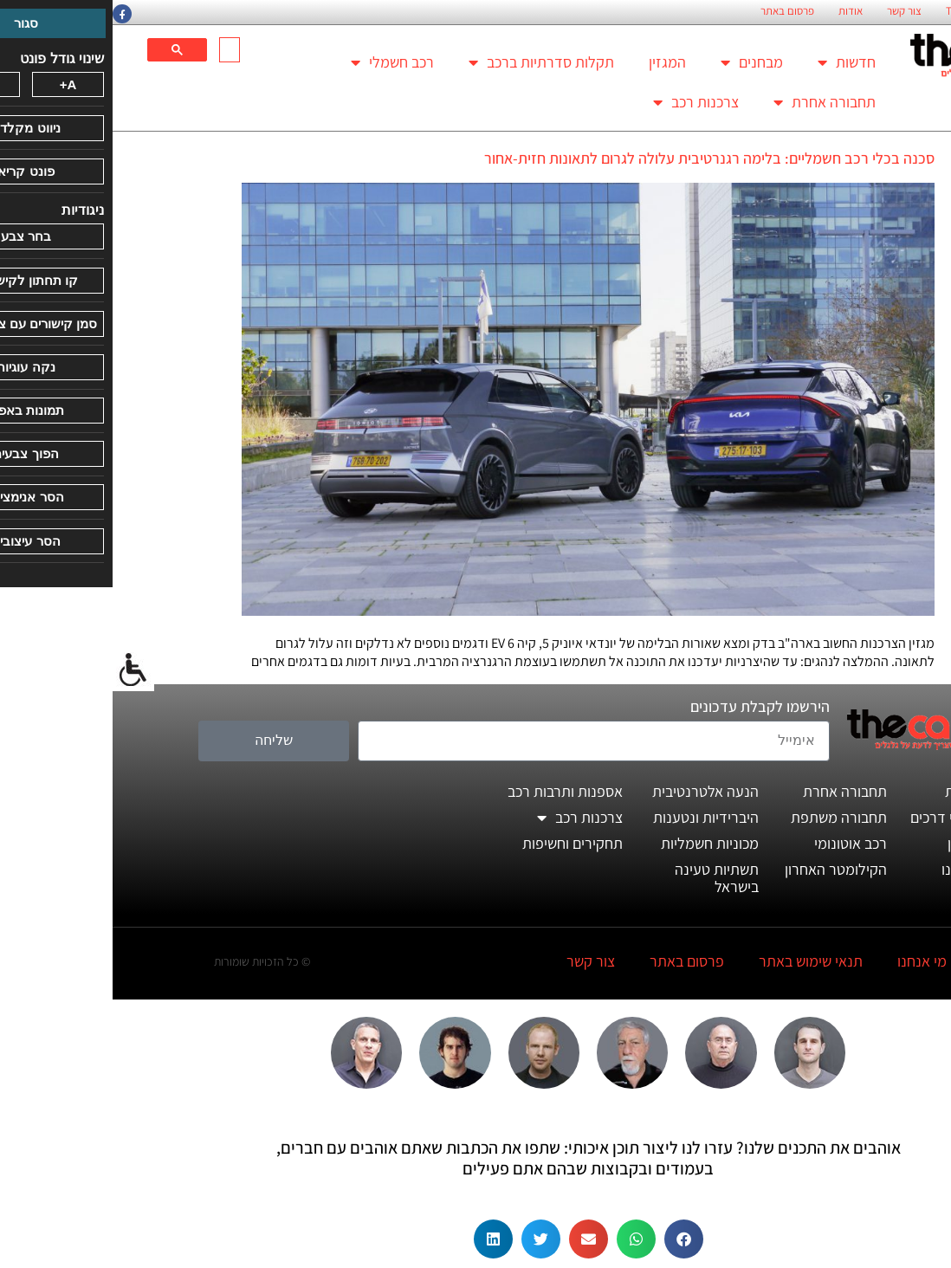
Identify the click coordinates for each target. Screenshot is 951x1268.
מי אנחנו (809, 961)
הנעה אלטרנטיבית (593, 791)
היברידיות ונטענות (593, 817)
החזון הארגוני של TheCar (886, 11)
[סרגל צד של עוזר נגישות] (21, 670)
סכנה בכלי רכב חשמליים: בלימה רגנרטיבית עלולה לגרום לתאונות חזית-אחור (597, 158)
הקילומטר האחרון (723, 869)
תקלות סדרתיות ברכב (428, 62)
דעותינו (850, 869)
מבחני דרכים (835, 817)
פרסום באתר (675, 11)
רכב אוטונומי (738, 843)
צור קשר (791, 11)
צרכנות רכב (583, 102)
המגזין (554, 62)
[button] (571, 1238)
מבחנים (639, 62)
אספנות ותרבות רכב (452, 791)
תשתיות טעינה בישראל (604, 877)
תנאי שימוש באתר (698, 961)
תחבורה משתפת (726, 817)
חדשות (734, 62)
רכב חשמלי (279, 62)
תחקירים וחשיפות (460, 843)
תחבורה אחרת (712, 102)
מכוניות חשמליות (597, 843)
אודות (738, 11)
